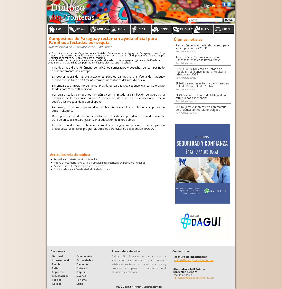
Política (56, 280)
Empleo (81, 272)
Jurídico (56, 283)
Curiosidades (84, 260)
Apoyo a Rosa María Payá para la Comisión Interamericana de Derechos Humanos (99, 162)
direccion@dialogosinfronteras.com (194, 277)
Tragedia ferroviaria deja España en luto (76, 159)
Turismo (81, 280)
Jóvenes (81, 276)
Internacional (60, 260)
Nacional (57, 256)
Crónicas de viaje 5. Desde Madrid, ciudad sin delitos (83, 169)
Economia (82, 264)
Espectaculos (60, 276)
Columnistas (84, 256)
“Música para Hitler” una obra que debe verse (79, 166)
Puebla (56, 264)
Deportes (58, 272)
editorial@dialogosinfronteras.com (193, 260)
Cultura (56, 268)
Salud (79, 283)
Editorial (81, 268)
